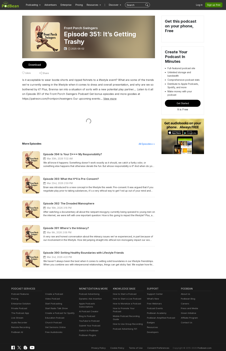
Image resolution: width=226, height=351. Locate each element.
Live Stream (17, 318)
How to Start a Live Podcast (126, 299)
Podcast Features (19, 294)
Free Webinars (154, 304)
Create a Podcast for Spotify (58, 313)
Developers (152, 332)
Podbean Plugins (87, 332)
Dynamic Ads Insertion (89, 299)
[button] (33, 5)
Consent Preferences (163, 345)
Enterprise (64, 5)
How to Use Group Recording (127, 321)
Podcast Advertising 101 (124, 326)
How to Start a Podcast (124, 294)
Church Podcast (52, 322)
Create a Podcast (53, 294)
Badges (150, 322)
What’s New (152, 299)
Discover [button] (110, 5)
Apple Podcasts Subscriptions (93, 304)
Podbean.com (204, 345)
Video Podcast (52, 299)
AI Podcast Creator (88, 308)
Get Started (183, 95)
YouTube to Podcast (88, 318)
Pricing (76, 5)
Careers (185, 304)
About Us (185, 294)
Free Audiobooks (53, 332)
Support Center (154, 294)
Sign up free (214, 5)
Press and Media (189, 308)
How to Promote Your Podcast (127, 308)
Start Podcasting (53, 304)
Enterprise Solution (20, 304)
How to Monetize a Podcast (126, 304)
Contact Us (186, 322)
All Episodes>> (147, 144)
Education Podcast (54, 318)
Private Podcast (18, 308)
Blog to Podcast (86, 313)
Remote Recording (20, 327)
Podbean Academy (156, 313)
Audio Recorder (18, 322)
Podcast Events (154, 308)
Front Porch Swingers (81, 28)
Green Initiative (188, 313)
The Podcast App (19, 313)
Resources (152, 327)
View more (57, 98)
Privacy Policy (106, 345)
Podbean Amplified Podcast (160, 318)
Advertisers (49, 5)
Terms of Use (142, 345)
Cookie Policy (124, 345)
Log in (200, 5)
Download (34, 64)
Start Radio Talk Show (55, 308)
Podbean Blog (187, 299)
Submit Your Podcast (89, 322)
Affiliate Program (189, 318)
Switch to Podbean (88, 327)
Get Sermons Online (55, 327)
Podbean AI (16, 332)
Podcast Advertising (88, 294)
